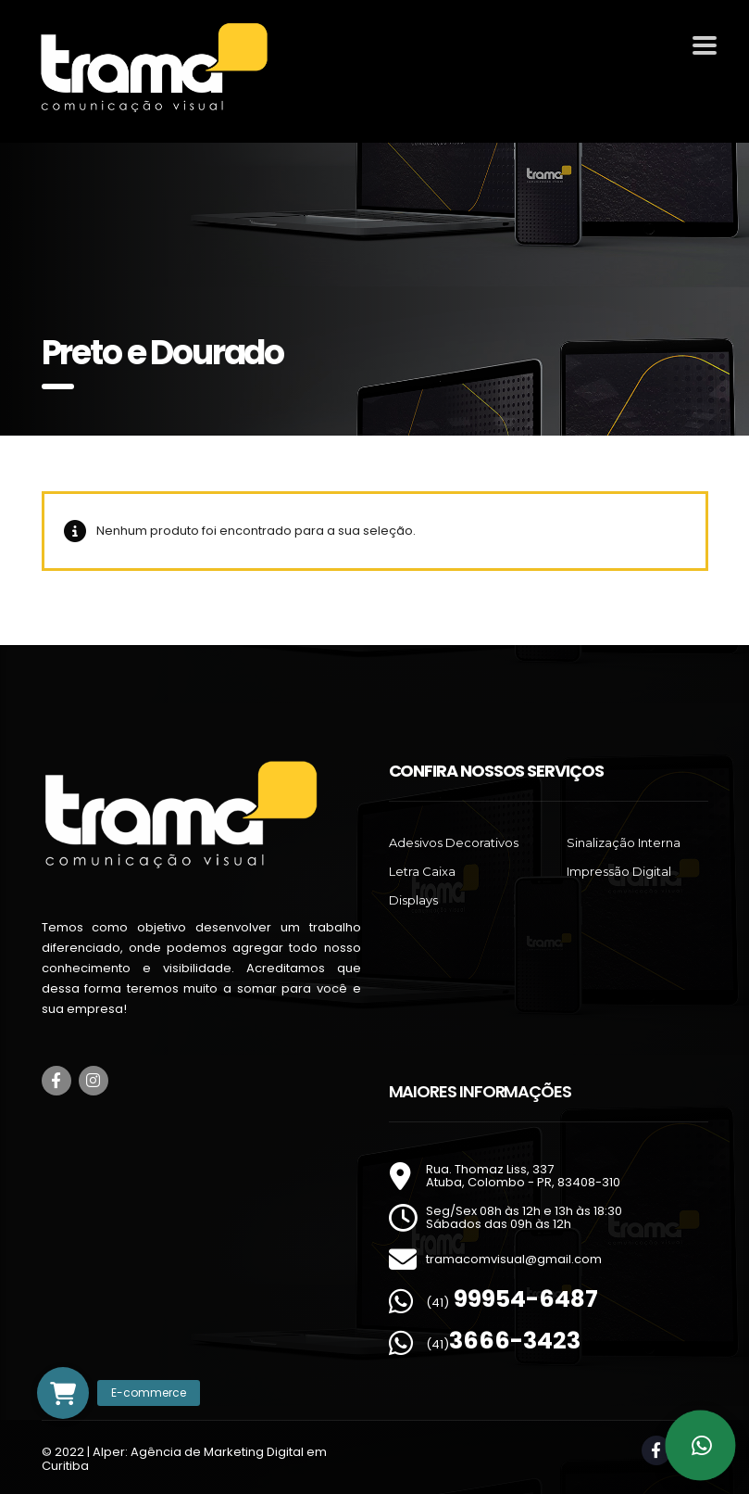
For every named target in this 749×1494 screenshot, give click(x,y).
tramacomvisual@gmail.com (514, 1259)
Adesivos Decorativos (453, 842)
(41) (512, 1302)
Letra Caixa (422, 871)
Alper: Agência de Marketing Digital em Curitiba (184, 1459)
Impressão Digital (619, 871)
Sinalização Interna (623, 842)
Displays (413, 900)
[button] (63, 1393)
